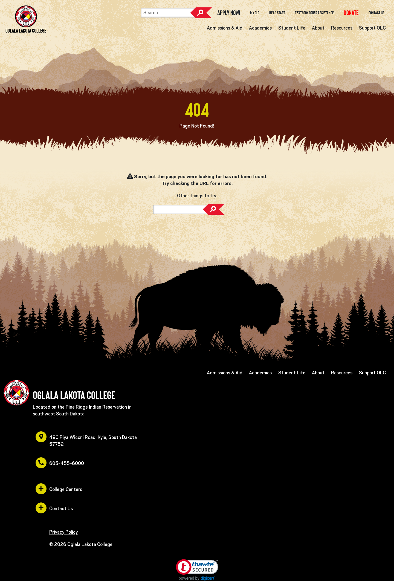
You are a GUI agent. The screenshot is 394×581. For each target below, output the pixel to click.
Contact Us (376, 12)
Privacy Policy (63, 532)
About (318, 28)
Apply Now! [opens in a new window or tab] (228, 12)
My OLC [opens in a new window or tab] (254, 12)
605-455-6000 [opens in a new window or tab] (60, 462)
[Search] (168, 13)
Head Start (277, 12)
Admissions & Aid (224, 28)
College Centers (59, 488)
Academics (260, 28)
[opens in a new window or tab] (351, 12)
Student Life (291, 28)
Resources (341, 28)
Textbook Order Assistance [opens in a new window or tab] (314, 12)
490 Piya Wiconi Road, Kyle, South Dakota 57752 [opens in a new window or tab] (86, 439)
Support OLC (372, 28)
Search (201, 12)
